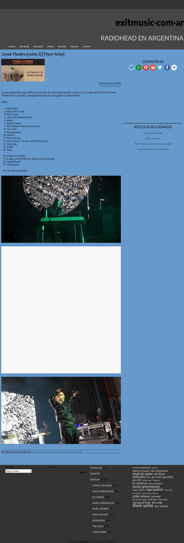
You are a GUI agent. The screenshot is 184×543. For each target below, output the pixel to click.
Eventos (95, 473)
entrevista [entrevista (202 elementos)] (139, 476)
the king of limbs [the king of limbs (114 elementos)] (142, 502)
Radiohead (98, 520)
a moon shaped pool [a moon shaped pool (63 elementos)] (142, 467)
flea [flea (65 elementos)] (148, 477)
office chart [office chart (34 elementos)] (168, 490)
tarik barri (64, 451)
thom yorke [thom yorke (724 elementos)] (143, 505)
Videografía (38, 46)
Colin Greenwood (103, 491)
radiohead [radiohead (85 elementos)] (155, 496)
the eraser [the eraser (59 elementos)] (163, 499)
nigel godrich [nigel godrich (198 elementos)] (154, 489)
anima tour (37, 451)
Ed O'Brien (98, 497)
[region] (153, 97)
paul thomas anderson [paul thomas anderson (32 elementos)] (150, 493)
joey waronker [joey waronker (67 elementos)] (155, 483)
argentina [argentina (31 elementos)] (155, 468)
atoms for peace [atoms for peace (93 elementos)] (141, 470)
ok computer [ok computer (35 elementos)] (137, 493)
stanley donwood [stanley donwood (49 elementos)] (140, 499)
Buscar (51, 466)
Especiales (62, 46)
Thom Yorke (115, 85)
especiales (96, 467)
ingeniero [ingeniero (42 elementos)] (156, 480)
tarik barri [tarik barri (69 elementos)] (153, 499)
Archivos (9, 466)
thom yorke (77, 451)
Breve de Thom (153, 138)
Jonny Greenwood (103, 503)
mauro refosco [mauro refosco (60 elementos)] (139, 490)
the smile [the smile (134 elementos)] (157, 502)
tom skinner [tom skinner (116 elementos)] (161, 506)
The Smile (97, 526)
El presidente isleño (153, 133)
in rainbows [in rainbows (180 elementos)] (140, 483)
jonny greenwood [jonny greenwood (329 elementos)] (146, 486)
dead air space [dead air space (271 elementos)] (143, 473)
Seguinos (74, 46)
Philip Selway (100, 514)
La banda (11, 46)
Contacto (86, 46)
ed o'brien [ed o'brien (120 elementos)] (159, 474)
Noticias (50, 46)
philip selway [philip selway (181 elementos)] (141, 496)
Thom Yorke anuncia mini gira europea (153, 143)
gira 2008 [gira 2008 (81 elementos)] (156, 477)
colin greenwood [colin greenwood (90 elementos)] (159, 471)
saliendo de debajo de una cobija (153, 149)
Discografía (24, 46)
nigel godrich (50, 451)
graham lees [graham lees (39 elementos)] (147, 480)
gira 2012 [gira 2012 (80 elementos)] (137, 480)
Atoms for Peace (102, 485)
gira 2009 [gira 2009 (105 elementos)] (168, 477)
